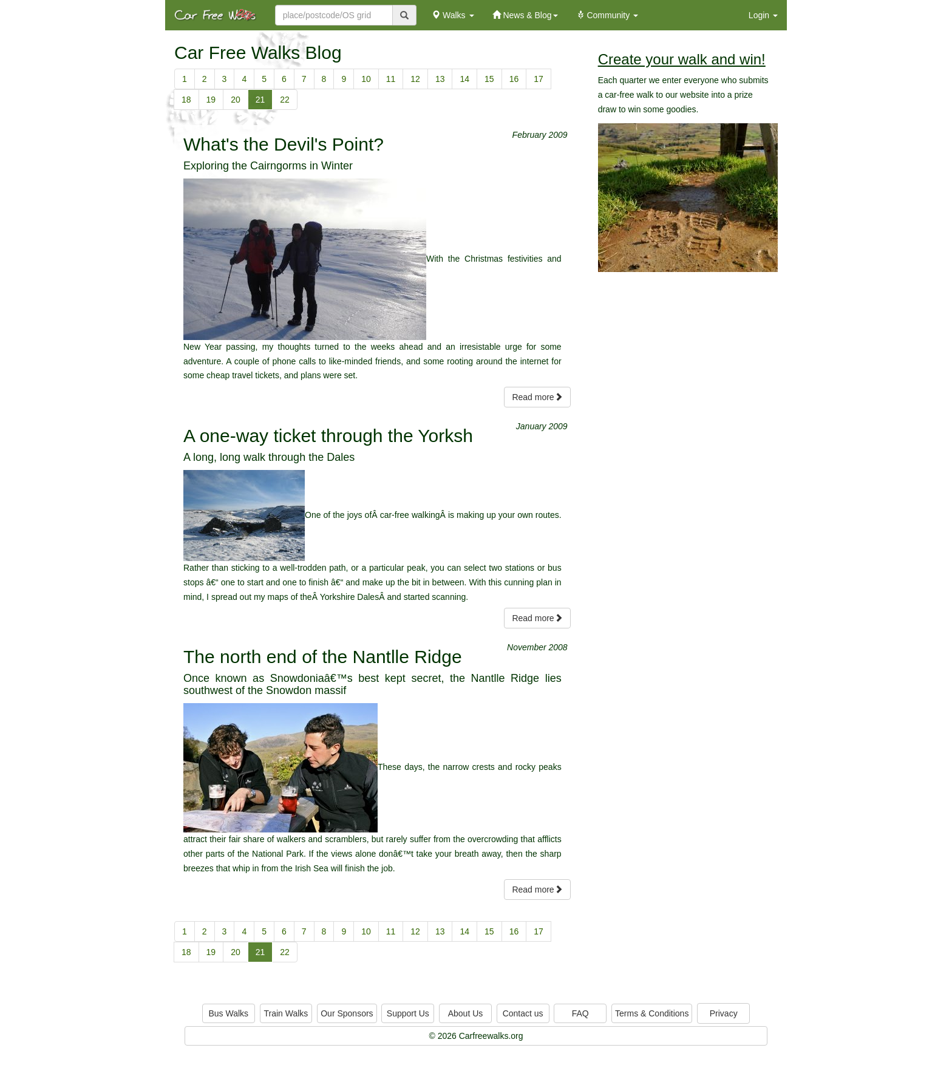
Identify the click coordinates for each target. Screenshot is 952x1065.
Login (763, 15)
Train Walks (286, 1013)
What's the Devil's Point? (283, 144)
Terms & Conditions (651, 1013)
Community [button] (607, 15)
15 (489, 79)
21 (260, 99)
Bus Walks (228, 1013)
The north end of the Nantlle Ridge (322, 657)
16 (514, 79)
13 (440, 79)
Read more (537, 397)
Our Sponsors (347, 1013)
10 (366, 79)
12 (415, 79)
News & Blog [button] (525, 15)
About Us (465, 1013)
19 (211, 99)
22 (285, 99)
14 (464, 79)
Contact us (523, 1013)
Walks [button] (453, 15)
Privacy (724, 1013)
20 (235, 99)
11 (391, 79)
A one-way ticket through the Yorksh (328, 436)
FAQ (580, 1013)
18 (186, 99)
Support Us (408, 1013)
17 (538, 79)
